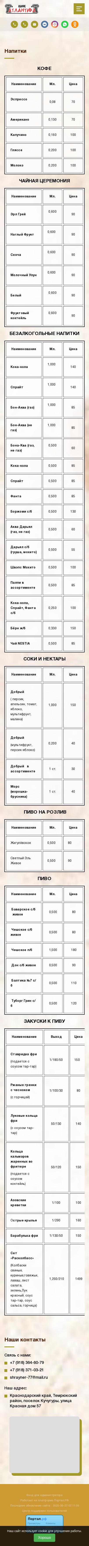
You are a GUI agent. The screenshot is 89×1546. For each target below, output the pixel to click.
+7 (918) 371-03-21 (27, 1370)
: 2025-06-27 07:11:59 (65, 1506)
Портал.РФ (61, 1500)
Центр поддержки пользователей (44, 1511)
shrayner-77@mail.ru (29, 1377)
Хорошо (44, 1537)
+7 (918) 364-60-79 (27, 1363)
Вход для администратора (44, 1495)
